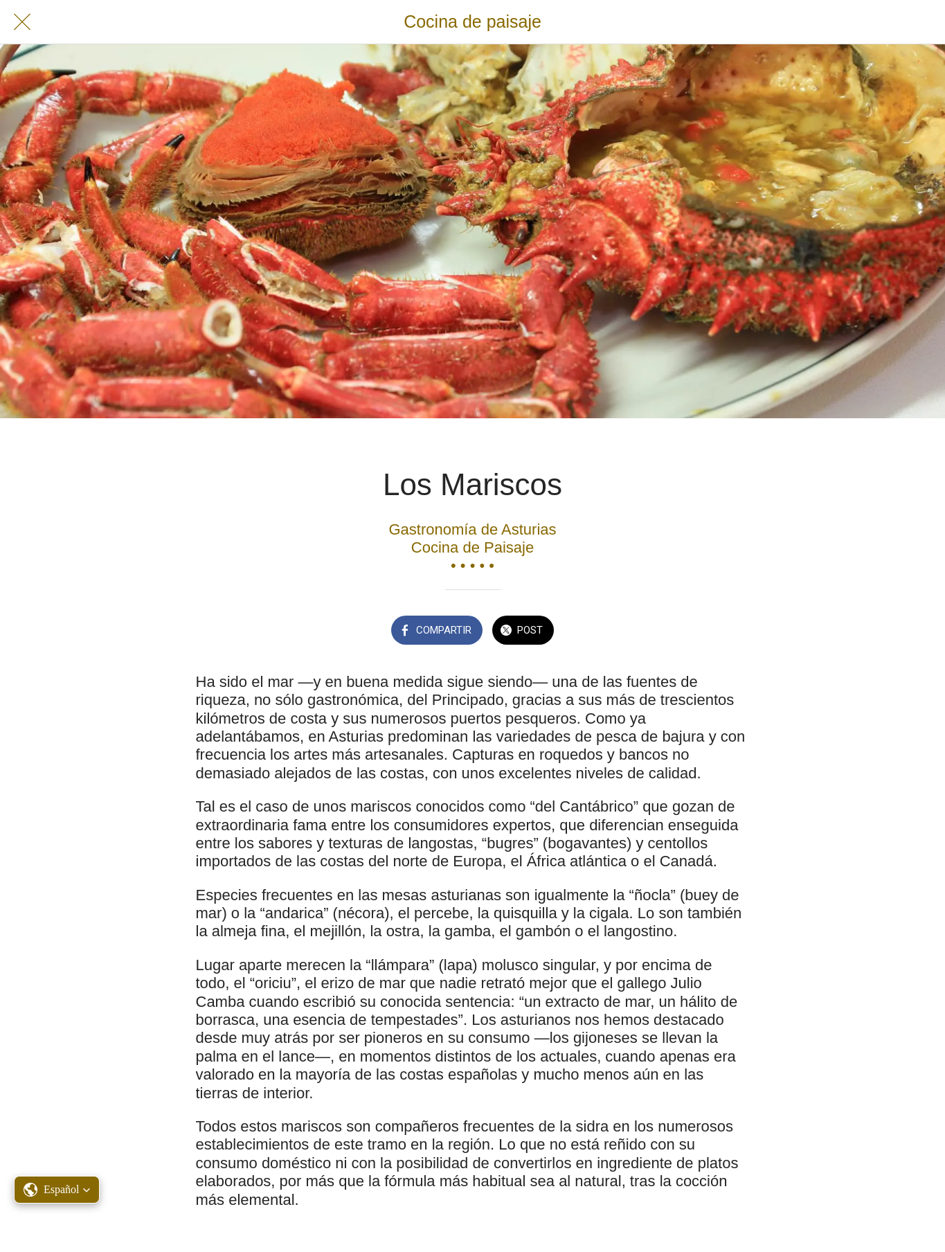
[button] (57, 1189)
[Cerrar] (22, 22)
